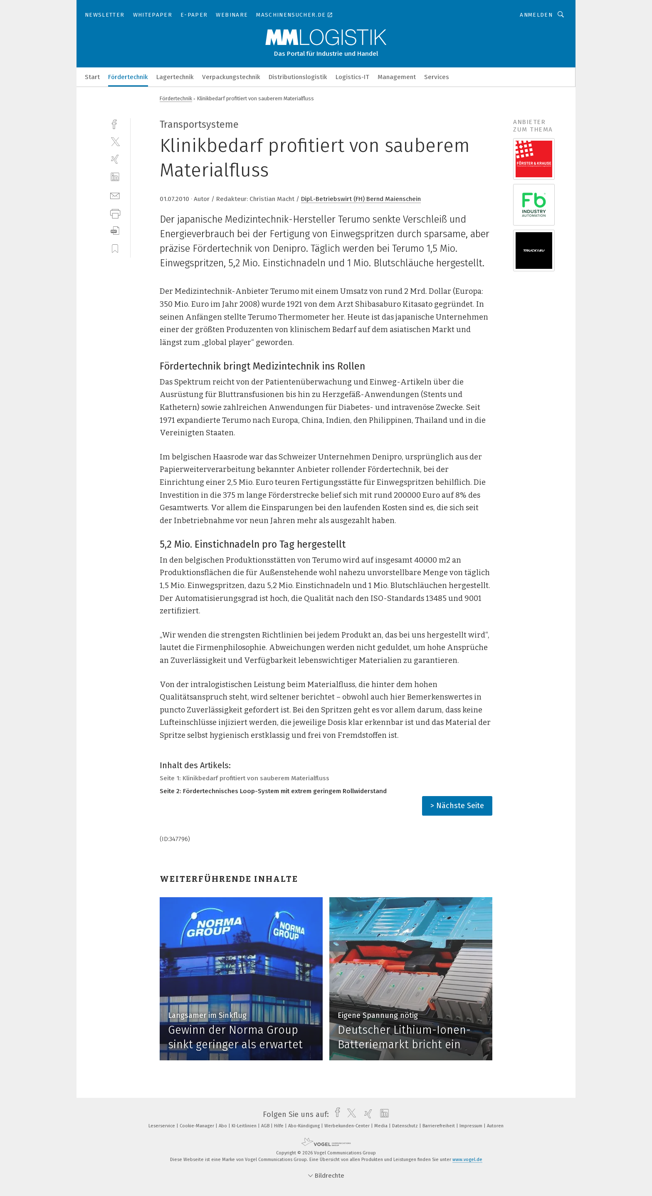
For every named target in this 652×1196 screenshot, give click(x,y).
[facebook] (115, 123)
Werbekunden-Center (347, 1126)
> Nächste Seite (457, 805)
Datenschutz (405, 1126)
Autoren (495, 1126)
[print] (115, 213)
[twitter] (115, 141)
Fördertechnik (128, 77)
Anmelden (536, 14)
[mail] (115, 195)
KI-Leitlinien (245, 1126)
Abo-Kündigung (304, 1126)
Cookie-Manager (197, 1126)
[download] (115, 231)
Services (436, 77)
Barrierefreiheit (439, 1126)
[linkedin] (115, 177)
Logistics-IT (352, 77)
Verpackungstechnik (231, 77)
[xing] (115, 159)
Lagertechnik (175, 77)
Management (397, 77)
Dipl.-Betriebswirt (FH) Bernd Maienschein (361, 199)
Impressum (471, 1126)
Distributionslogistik (298, 77)
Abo (223, 1126)
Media (381, 1126)
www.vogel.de (467, 1159)
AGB (266, 1126)
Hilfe (279, 1126)
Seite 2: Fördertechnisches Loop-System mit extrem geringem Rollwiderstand (273, 791)
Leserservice (162, 1126)
